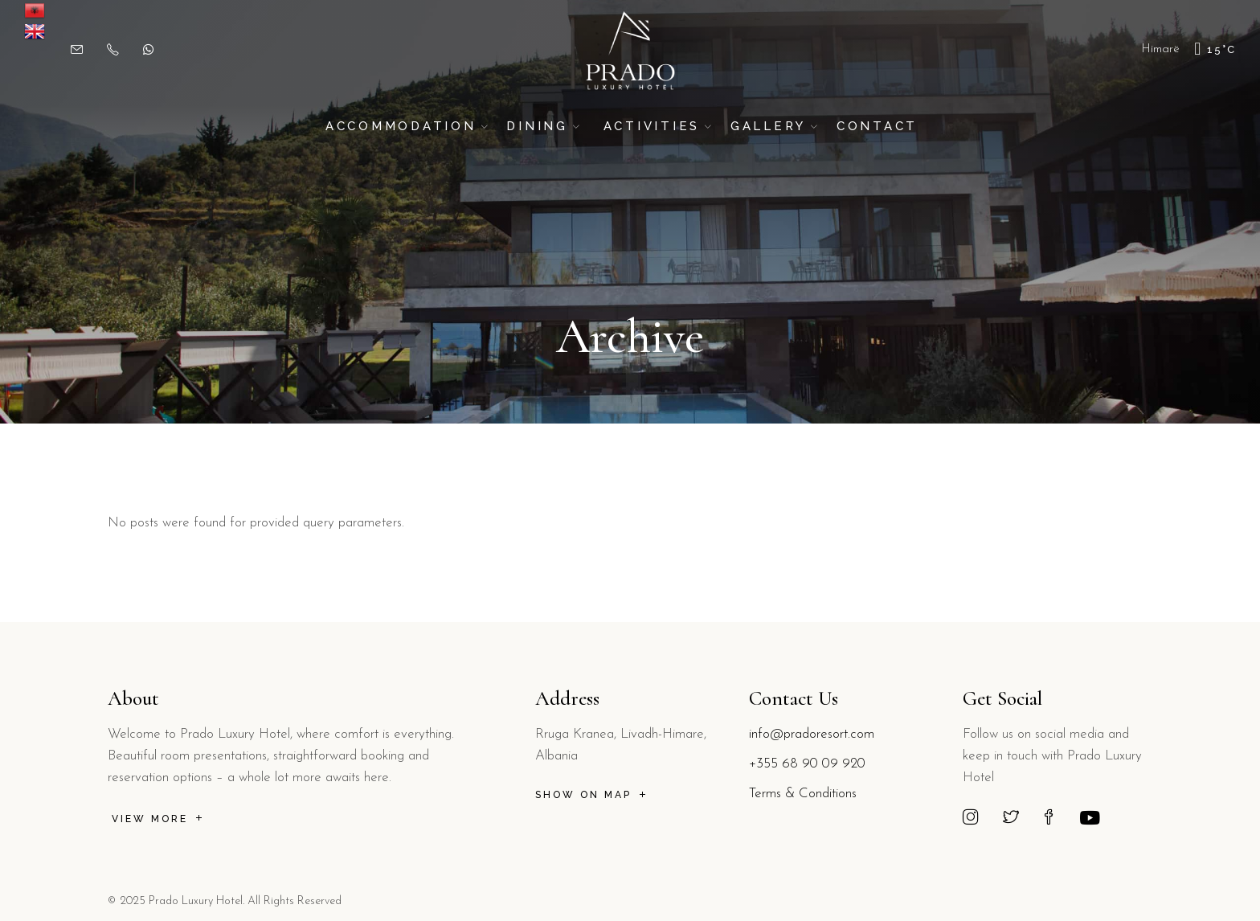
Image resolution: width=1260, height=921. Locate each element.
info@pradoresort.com (811, 734)
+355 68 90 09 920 (807, 764)
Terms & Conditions (803, 793)
